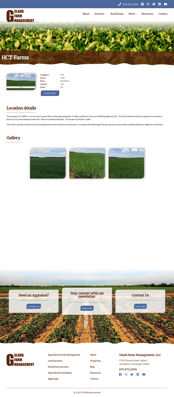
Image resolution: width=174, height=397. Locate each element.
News (132, 13)
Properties (95, 361)
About (86, 13)
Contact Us (33, 306)
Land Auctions (55, 361)
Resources (147, 13)
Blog (92, 367)
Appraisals (53, 379)
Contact (162, 13)
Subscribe (87, 308)
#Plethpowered (92, 392)
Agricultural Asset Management (64, 355)
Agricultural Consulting (59, 373)
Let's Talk (140, 306)
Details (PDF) (50, 93)
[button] (47, 164)
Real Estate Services (58, 367)
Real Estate (117, 13)
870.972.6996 (128, 4)
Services (100, 13)
